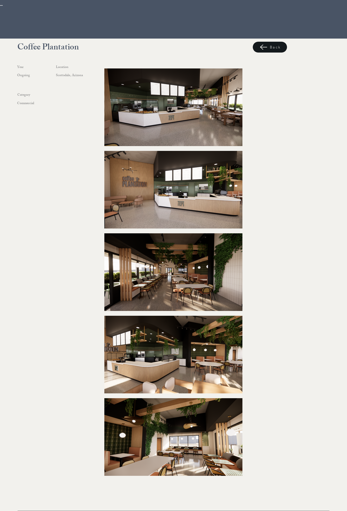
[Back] (270, 47)
